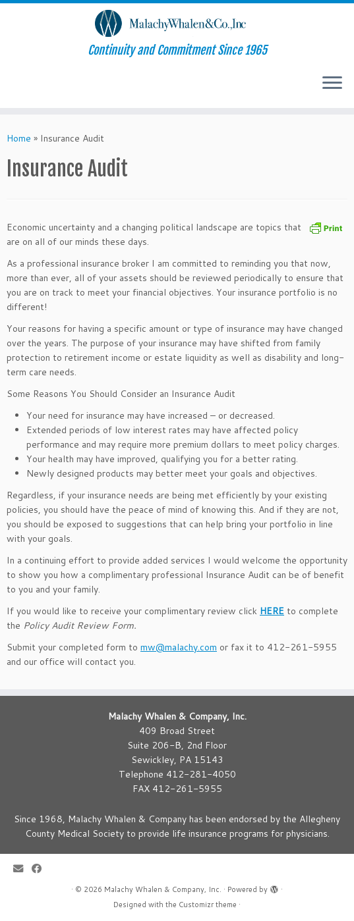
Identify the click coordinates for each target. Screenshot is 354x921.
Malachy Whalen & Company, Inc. (162, 889)
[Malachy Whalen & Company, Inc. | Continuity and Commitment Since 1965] (177, 23)
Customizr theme (208, 904)
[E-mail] (22, 869)
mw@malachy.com (178, 647)
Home (19, 138)
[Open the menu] (332, 84)
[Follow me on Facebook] (41, 869)
